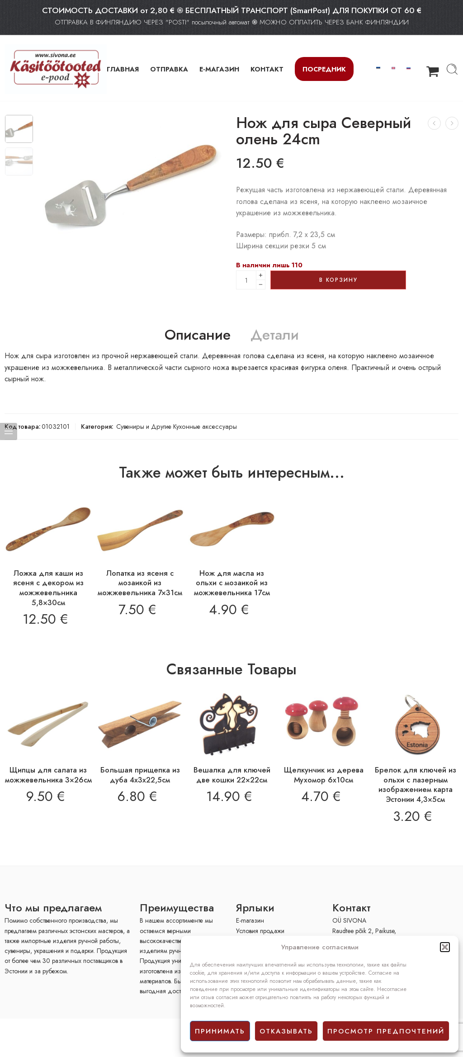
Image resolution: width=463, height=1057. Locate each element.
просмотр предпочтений (385, 1031)
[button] (444, 947)
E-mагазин (250, 920)
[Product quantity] (246, 279)
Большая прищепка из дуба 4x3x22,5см (140, 774)
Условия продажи (260, 930)
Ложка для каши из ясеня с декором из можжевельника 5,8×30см (48, 588)
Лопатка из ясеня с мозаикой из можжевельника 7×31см (140, 583)
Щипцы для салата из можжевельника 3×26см (48, 774)
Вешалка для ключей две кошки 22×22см (232, 774)
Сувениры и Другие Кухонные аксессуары (176, 426)
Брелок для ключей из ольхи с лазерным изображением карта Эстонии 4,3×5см (415, 784)
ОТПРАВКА (169, 69)
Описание (198, 335)
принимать (220, 1031)
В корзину (338, 280)
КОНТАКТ (266, 69)
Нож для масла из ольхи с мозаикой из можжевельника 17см (232, 583)
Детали (274, 335)
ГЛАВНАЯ (123, 69)
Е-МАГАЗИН (219, 69)
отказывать (286, 1031)
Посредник (324, 69)
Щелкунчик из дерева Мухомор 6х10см (324, 774)
